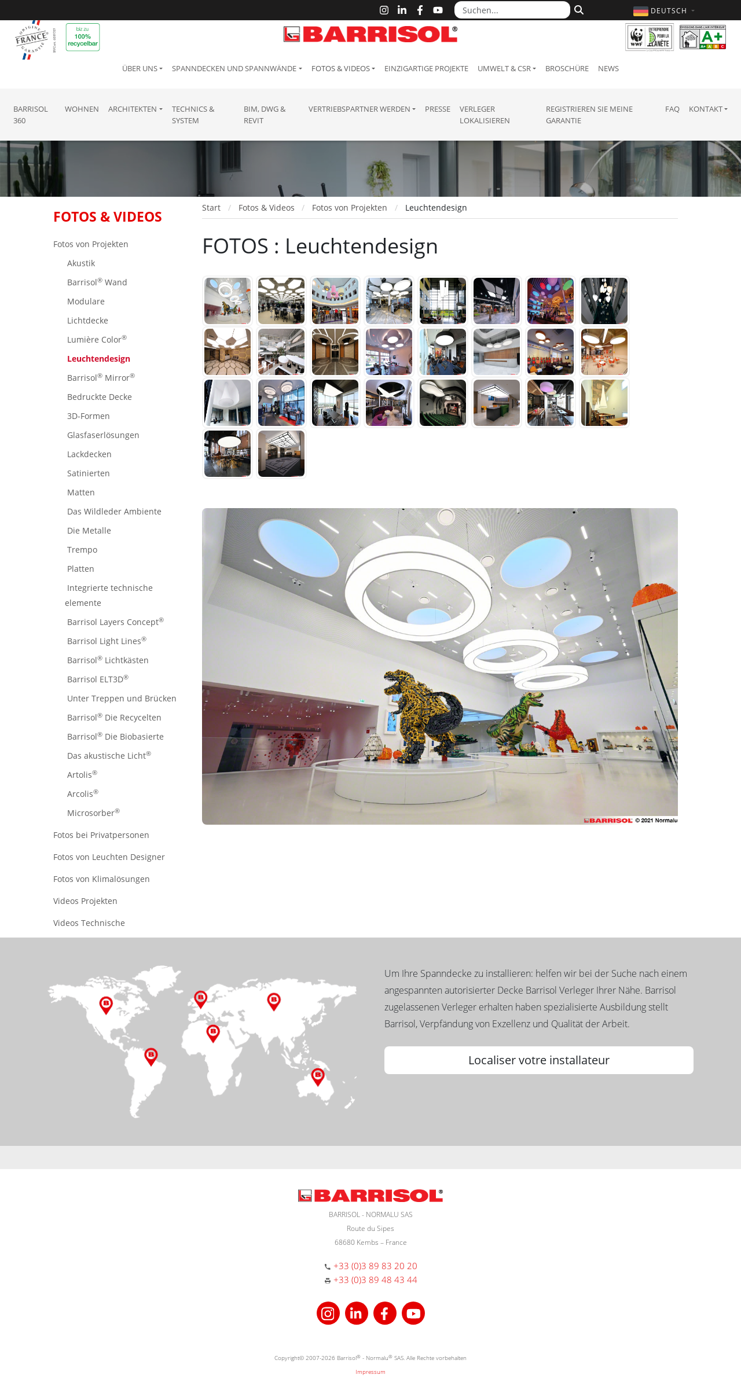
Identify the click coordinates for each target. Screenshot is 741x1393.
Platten (79, 568)
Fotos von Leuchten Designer (109, 856)
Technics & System (193, 115)
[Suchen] (577, 8)
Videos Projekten (85, 900)
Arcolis (81, 793)
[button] (665, 11)
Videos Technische (89, 922)
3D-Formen (87, 415)
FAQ (672, 109)
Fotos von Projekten (91, 243)
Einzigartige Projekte (426, 68)
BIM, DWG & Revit (264, 115)
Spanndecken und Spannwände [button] (234, 68)
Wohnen (82, 109)
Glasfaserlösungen (102, 434)
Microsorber (92, 812)
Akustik (80, 263)
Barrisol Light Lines (105, 640)
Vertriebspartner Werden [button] (359, 109)
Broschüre (567, 68)
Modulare (85, 301)
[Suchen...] (512, 10)
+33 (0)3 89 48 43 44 (375, 1279)
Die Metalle (88, 530)
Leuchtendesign (97, 358)
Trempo (81, 549)
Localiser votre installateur (539, 1060)
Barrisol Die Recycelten (113, 716)
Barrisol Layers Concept (114, 621)
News (608, 68)
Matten (80, 492)
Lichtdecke (86, 320)
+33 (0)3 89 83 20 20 (375, 1265)
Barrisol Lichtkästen (107, 659)
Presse (437, 109)
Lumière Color (96, 338)
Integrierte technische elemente (109, 595)
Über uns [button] (139, 68)
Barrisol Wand (96, 281)
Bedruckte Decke (98, 396)
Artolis (81, 774)
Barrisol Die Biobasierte (114, 735)
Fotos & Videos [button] (340, 68)
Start (211, 207)
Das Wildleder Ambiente (113, 511)
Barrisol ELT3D (97, 678)
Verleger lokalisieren (485, 115)
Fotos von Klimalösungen (101, 878)
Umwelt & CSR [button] (504, 68)
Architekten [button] (132, 109)
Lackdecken (88, 454)
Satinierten (87, 473)
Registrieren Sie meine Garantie (589, 115)
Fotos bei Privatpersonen (101, 834)
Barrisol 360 (30, 115)
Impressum (370, 1372)
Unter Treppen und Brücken (121, 698)
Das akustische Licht (108, 754)
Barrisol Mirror (100, 377)
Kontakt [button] (705, 109)
